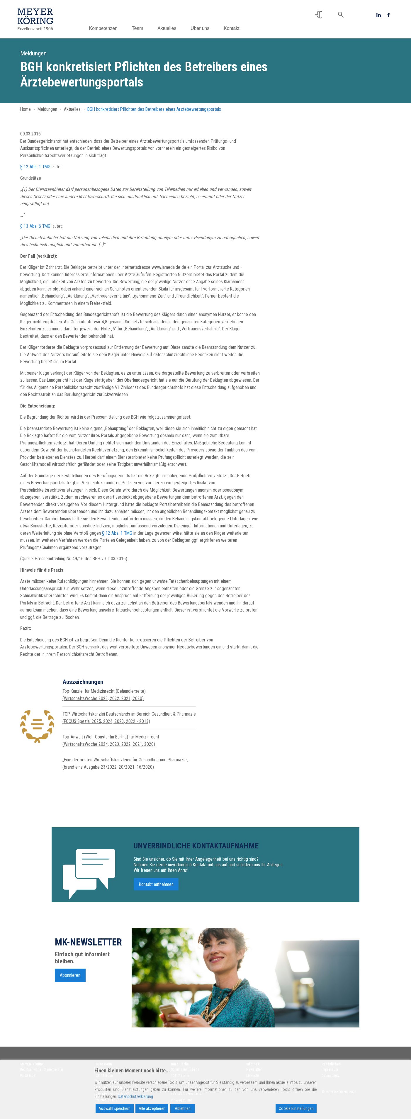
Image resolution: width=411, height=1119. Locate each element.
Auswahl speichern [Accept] (114, 1108)
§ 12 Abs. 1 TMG (35, 166)
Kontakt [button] (233, 28)
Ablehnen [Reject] (183, 1108)
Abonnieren (70, 977)
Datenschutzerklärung (135, 1096)
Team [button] (139, 28)
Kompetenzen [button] (104, 28)
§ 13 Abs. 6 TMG (35, 226)
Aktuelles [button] (168, 28)
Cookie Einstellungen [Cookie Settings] (296, 1108)
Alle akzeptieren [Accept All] (152, 1108)
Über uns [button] (201, 28)
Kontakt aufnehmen (156, 886)
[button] (318, 15)
